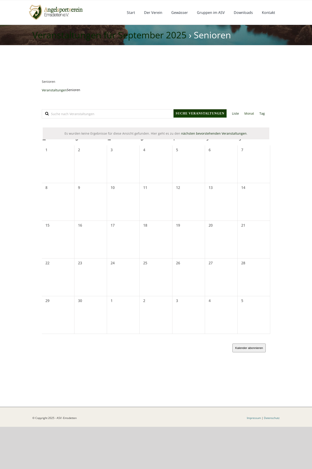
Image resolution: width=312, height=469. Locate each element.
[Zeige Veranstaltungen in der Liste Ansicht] (235, 113)
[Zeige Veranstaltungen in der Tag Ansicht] (262, 113)
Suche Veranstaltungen (200, 113)
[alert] (156, 133)
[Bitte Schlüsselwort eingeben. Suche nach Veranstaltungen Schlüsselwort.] (108, 113)
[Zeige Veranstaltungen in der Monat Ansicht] (249, 113)
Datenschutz (272, 460)
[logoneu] (58, 5)
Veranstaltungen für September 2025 (109, 35)
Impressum (254, 460)
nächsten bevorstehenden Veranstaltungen (214, 133)
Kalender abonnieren (249, 348)
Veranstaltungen (54, 90)
